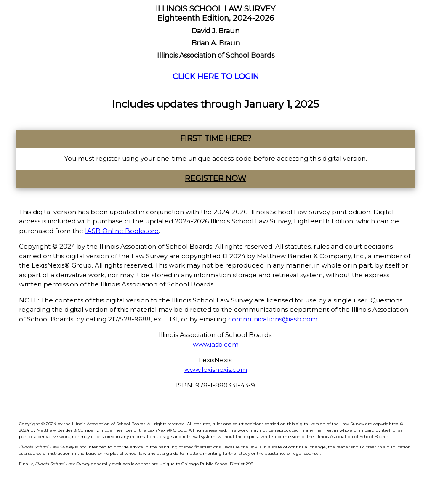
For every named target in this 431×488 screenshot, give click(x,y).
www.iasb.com (216, 344)
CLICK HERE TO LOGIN (216, 76)
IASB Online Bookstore (122, 231)
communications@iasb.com (272, 319)
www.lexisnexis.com (215, 370)
